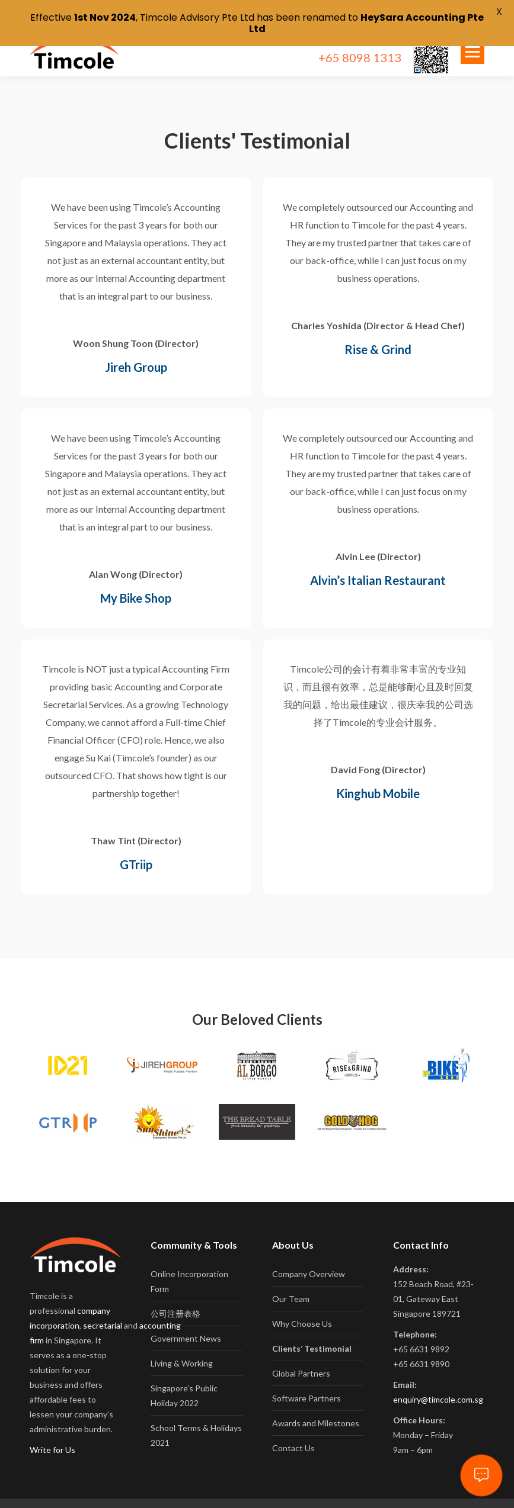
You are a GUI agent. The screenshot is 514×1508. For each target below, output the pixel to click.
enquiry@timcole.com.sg (438, 1386)
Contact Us (293, 1434)
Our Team (290, 1285)
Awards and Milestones (315, 1409)
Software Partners (306, 1385)
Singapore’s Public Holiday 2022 (184, 1381)
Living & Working (182, 1350)
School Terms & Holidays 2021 (196, 1421)
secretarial (102, 1312)
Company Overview (308, 1260)
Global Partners (301, 1360)
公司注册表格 (175, 1300)
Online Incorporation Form (189, 1267)
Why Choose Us (302, 1310)
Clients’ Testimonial (312, 1335)
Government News (186, 1325)
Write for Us (52, 1436)
